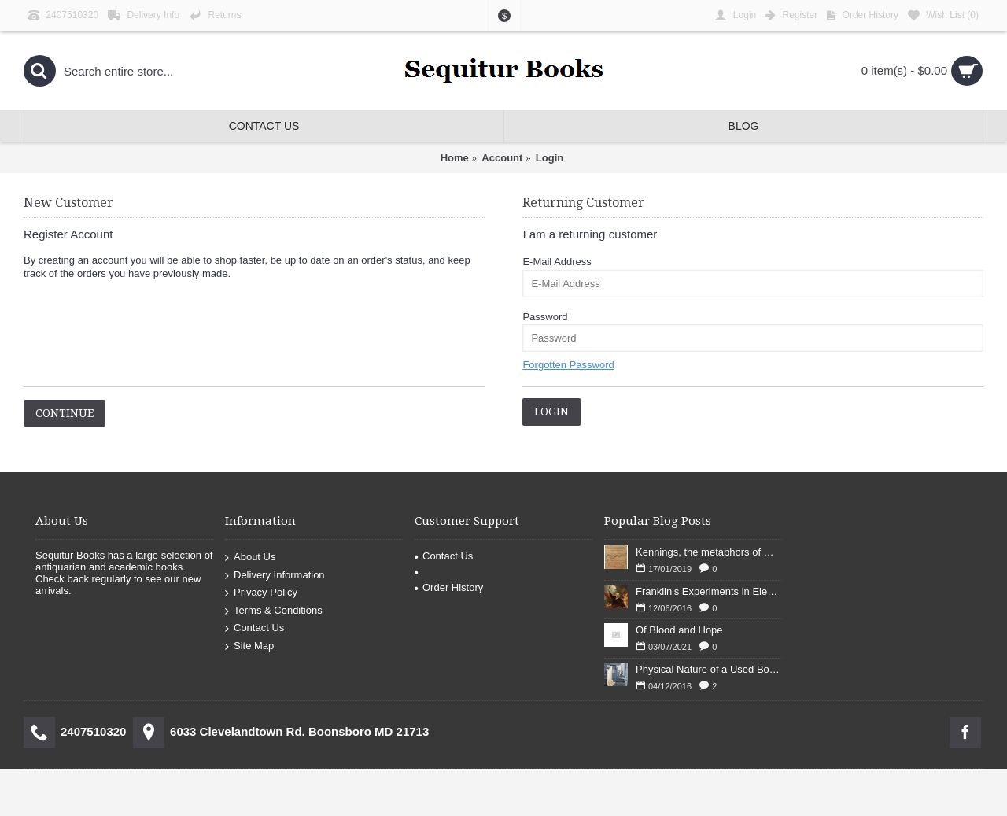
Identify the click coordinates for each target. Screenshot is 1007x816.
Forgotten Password (568, 365)
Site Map (249, 646)
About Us (250, 557)
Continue (64, 413)
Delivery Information (275, 575)
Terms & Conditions (274, 611)
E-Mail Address (556, 262)
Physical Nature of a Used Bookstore (709, 669)
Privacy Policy (261, 593)
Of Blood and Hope (679, 630)
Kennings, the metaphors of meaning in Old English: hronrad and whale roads (709, 552)
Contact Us (254, 628)
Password (544, 317)
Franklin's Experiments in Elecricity (709, 591)
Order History (449, 587)
